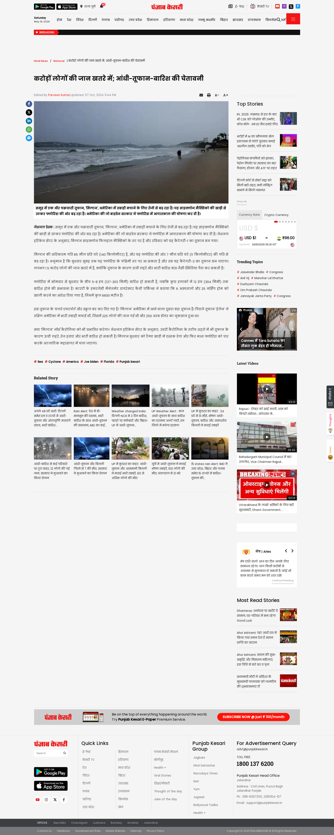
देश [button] (69, 20)
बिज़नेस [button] (270, 20)
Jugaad (198, 797)
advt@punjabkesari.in (252, 749)
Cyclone (53, 362)
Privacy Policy (155, 831)
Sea (38, 362)
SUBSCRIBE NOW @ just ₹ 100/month (253, 716)
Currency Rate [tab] (249, 215)
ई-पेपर (86, 752)
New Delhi (60, 823)
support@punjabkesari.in (264, 803)
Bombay (116, 823)
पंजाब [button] (106, 20)
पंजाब (85, 791)
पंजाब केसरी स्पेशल (166, 752)
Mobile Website (115, 831)
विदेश (85, 776)
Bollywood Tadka (205, 805)
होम (59, 20)
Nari (196, 781)
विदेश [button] (80, 20)
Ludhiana (99, 823)
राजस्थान (124, 791)
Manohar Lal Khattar (267, 278)
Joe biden (89, 362)
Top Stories (250, 104)
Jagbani (199, 758)
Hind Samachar (204, 766)
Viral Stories (162, 776)
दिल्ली (92, 20)
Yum (196, 789)
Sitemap (135, 831)
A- (217, 95)
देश (84, 768)
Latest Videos (247, 363)
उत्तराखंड (123, 783)
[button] (241, 329)
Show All (242, 201)
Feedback (63, 831)
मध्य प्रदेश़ (186, 20)
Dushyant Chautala (252, 284)
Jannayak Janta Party (254, 296)
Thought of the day (168, 791)
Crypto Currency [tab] (276, 215)
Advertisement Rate (88, 831)
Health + (160, 768)
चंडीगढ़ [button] (119, 20)
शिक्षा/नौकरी (162, 783)
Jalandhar (151, 823)
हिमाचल (123, 752)
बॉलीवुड (159, 760)
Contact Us (44, 831)
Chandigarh (79, 823)
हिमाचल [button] (152, 20)
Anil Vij (243, 278)
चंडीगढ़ (86, 799)
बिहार (224, 20)
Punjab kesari (128, 362)
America (70, 362)
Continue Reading (283, 580)
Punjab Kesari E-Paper (137, 719)
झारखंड (238, 20)
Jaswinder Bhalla (250, 272)
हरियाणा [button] (169, 20)
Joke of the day (165, 799)
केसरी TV (88, 760)
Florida (107, 362)
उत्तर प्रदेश (135, 20)
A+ (226, 95)
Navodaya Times (205, 773)
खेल (120, 807)
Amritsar (132, 823)
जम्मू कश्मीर (206, 20)
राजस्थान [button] (254, 20)
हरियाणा (123, 760)
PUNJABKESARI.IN (260, 831)
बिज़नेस (123, 799)
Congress (274, 272)
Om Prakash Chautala (254, 290)
